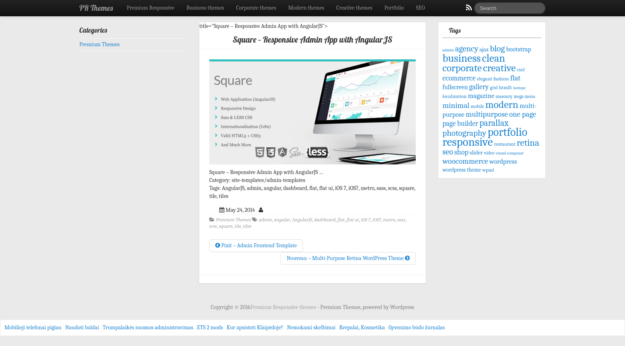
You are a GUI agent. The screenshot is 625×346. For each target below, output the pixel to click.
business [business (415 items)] (461, 58)
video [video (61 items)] (489, 153)
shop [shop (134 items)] (461, 152)
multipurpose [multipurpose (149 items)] (487, 114)
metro (389, 220)
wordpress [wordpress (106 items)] (503, 161)
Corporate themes (256, 7)
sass (401, 220)
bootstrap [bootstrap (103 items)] (518, 49)
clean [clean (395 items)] (493, 58)
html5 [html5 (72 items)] (505, 87)
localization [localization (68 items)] (454, 96)
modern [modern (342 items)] (502, 104)
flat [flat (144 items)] (515, 78)
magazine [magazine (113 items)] (481, 96)
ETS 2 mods (210, 327)
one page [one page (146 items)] (522, 114)
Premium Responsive (151, 7)
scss (213, 226)
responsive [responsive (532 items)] (467, 142)
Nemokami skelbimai (311, 327)
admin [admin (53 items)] (448, 50)
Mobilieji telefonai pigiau (32, 327)
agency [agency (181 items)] (466, 48)
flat (341, 220)
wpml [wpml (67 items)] (488, 170)
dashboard (325, 220)
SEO (420, 7)
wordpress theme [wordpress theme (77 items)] (461, 170)
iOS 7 (365, 220)
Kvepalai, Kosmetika (362, 327)
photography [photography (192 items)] (464, 133)
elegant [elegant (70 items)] (484, 79)
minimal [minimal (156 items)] (456, 105)
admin (265, 220)
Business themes (205, 7)
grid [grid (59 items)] (493, 87)
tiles (247, 226)
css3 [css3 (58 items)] (521, 69)
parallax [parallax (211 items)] (494, 123)
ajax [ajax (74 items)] (484, 50)
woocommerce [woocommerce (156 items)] (465, 161)
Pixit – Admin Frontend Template (256, 245)
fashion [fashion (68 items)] (501, 79)
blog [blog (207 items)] (497, 48)
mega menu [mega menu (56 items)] (524, 96)
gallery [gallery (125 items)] (479, 87)
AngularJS (302, 220)
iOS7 (377, 220)
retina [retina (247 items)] (528, 142)
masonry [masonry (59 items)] (503, 96)
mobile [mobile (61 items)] (477, 106)
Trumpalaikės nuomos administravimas (148, 327)
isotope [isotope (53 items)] (519, 87)
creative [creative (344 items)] (499, 68)
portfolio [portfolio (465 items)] (507, 132)
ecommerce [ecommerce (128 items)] (459, 78)
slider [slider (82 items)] (476, 152)
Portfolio (394, 7)
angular (282, 220)
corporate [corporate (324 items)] (462, 68)
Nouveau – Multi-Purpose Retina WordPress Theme (348, 258)
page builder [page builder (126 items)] (460, 123)
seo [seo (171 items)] (447, 151)
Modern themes (306, 7)
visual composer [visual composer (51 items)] (510, 153)
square (225, 226)
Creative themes (354, 7)
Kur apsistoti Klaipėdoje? (254, 327)
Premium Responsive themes (283, 307)
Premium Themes (233, 220)
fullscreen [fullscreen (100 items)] (455, 87)
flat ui (353, 220)
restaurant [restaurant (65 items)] (505, 144)
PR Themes (96, 8)
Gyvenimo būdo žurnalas (417, 327)
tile (237, 226)
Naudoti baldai (82, 327)
